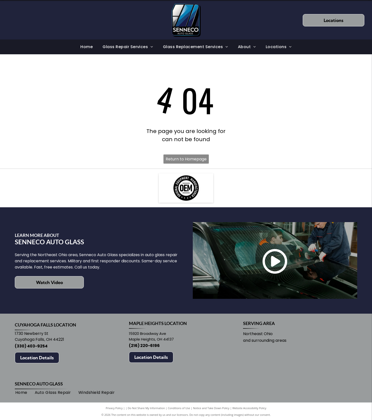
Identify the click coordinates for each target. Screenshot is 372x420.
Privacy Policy (114, 408)
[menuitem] (86, 47)
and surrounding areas (264, 340)
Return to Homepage (186, 159)
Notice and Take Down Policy (211, 408)
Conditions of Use (179, 408)
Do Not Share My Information (146, 408)
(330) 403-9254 (31, 346)
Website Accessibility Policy (249, 408)
